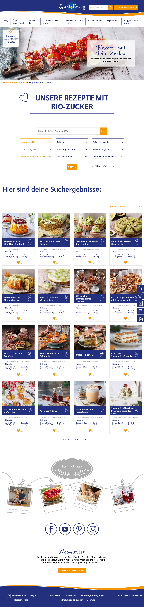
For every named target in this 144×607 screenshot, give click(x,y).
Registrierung (21, 600)
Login (33, 595)
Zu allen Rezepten (126, 7)
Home (6, 82)
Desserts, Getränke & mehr (74, 21)
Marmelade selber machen (51, 21)
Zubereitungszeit (101, 149)
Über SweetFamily (19, 21)
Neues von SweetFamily (72, 570)
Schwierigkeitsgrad (66, 149)
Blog (6, 20)
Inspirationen (113, 20)
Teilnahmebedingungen (71, 600)
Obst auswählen (65, 156)
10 (80, 439)
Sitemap (91, 600)
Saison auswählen (101, 142)
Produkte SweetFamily (104, 156)
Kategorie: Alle (28, 142)
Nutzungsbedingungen (92, 595)
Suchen (72, 166)
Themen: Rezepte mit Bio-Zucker (36, 156)
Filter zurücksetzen (102, 166)
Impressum (55, 595)
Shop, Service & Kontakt (131, 21)
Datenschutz (71, 595)
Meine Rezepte (18, 595)
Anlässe (60, 142)
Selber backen (32, 21)
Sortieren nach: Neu (120, 206)
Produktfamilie (95, 20)
